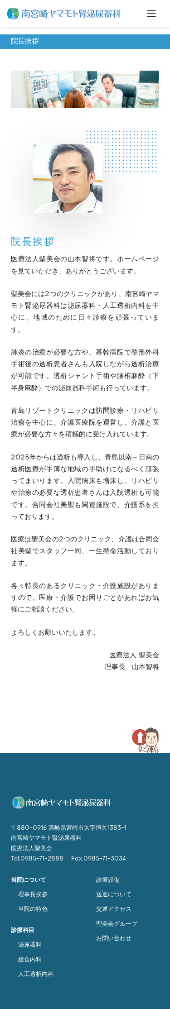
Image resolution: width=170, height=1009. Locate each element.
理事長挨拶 (33, 895)
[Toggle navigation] (151, 13)
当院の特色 (33, 909)
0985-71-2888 (41, 859)
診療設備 (108, 880)
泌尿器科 (30, 945)
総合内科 (30, 960)
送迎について (113, 895)
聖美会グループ (116, 924)
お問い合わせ (113, 939)
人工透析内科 (35, 974)
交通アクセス (113, 909)
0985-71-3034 (104, 859)
